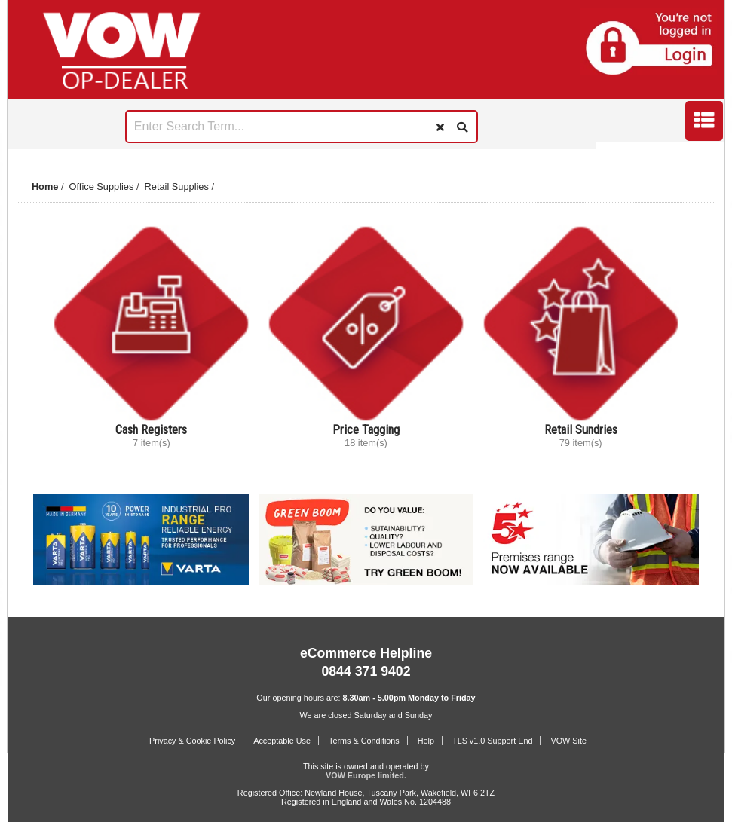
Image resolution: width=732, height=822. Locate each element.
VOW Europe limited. (366, 775)
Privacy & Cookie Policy (192, 740)
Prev (29, 154)
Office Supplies (101, 186)
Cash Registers (151, 429)
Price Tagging (366, 429)
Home (45, 186)
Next (703, 154)
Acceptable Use (282, 740)
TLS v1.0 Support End (492, 740)
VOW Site (568, 740)
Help (426, 740)
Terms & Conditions (364, 740)
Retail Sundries (580, 429)
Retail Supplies (177, 186)
